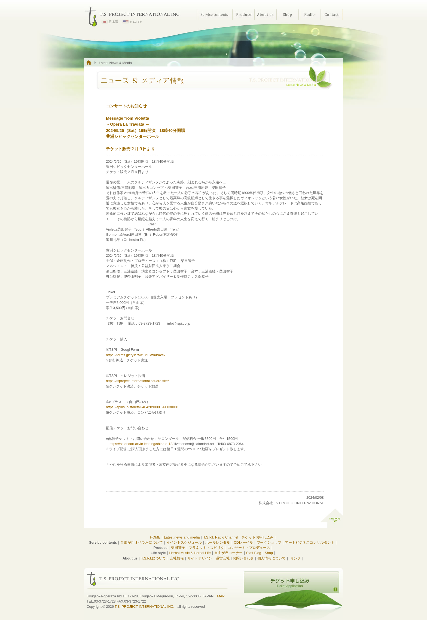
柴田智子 (178, 548)
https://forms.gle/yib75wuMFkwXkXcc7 (136, 355)
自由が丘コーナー (228, 553)
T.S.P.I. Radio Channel (220, 537)
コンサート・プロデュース (249, 548)
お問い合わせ (243, 558)
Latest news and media (182, 537)
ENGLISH (132, 21)
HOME (155, 537)
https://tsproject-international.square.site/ (137, 381)
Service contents (214, 14)
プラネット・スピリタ (206, 548)
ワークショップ (269, 542)
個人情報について (271, 558)
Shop (287, 14)
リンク (295, 558)
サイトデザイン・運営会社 (208, 558)
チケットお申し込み (257, 537)
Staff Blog (253, 553)
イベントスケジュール (184, 542)
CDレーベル (243, 542)
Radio (309, 14)
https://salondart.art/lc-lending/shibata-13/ (141, 444)
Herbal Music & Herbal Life (190, 553)
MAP (221, 596)
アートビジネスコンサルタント (309, 542)
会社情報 (177, 558)
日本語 (109, 21)
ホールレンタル (217, 542)
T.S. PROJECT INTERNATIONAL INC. (144, 606)
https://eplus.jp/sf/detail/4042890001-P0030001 (142, 407)
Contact (332, 14)
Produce (243, 14)
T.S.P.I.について (153, 558)
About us (265, 14)
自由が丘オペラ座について (141, 542)
